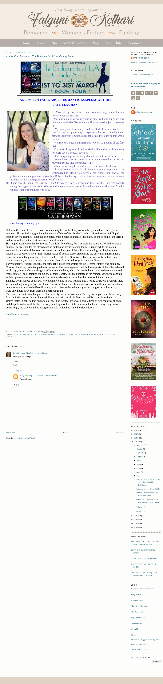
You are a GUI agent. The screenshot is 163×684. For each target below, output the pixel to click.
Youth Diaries (136, 623)
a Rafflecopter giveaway (17, 314)
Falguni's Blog (26, 375)
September (140, 453)
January (139, 511)
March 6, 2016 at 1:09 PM (47, 375)
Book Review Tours (139, 644)
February (140, 507)
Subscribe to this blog (143, 112)
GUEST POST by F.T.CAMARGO (144, 558)
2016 (136, 442)
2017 (136, 438)
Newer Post (10, 432)
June (138, 464)
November (140, 445)
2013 (136, 523)
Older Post (120, 432)
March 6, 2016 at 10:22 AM (36, 353)
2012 (136, 527)
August (139, 457)
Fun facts (53, 334)
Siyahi (133, 635)
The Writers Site (137, 612)
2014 (136, 519)
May (138, 468)
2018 (136, 434)
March (139, 476)
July (138, 460)
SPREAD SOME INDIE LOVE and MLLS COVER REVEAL (148, 482)
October (139, 449)
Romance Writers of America (142, 589)
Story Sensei (136, 594)
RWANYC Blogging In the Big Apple (145, 640)
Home (65, 432)
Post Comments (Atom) (26, 438)
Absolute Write (137, 600)
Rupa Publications (138, 617)
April (138, 472)
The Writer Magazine (139, 606)
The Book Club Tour (139, 649)
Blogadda (135, 629)
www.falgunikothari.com (143, 74)
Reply (15, 365)
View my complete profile (144, 62)
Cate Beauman (40, 334)
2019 (136, 430)
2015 (136, 516)
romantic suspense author (72, 334)
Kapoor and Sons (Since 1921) (148, 489)
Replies (19, 370)
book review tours (23, 334)
